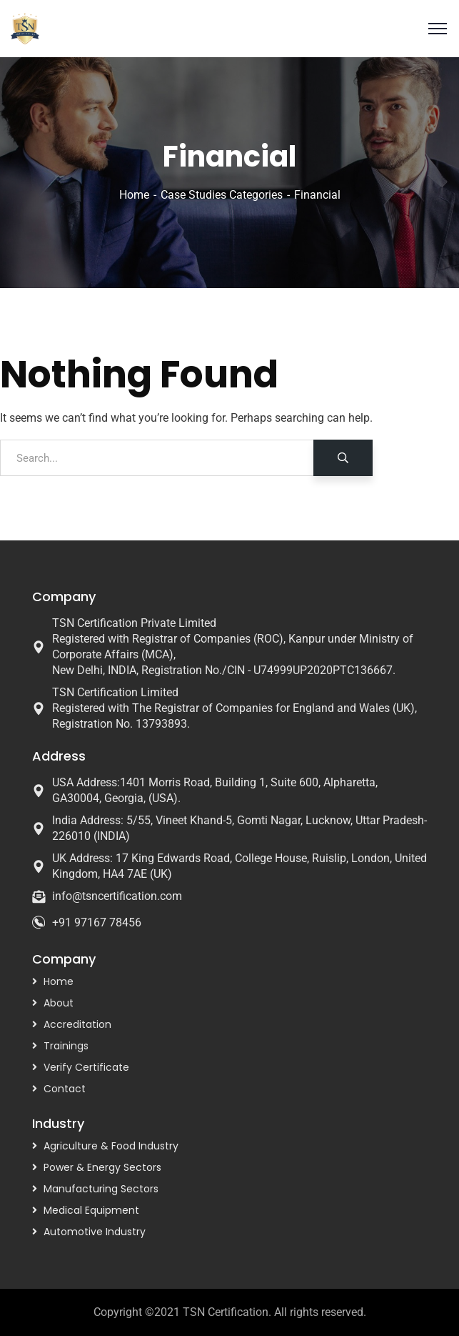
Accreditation (77, 1024)
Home (134, 195)
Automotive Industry (95, 1231)
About (59, 1003)
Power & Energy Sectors (102, 1167)
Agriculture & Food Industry (111, 1146)
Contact (65, 1089)
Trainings (66, 1046)
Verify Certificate (86, 1067)
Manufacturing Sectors (101, 1189)
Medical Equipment (91, 1210)
